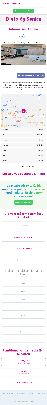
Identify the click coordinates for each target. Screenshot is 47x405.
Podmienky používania (25, 393)
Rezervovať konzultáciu (23, 11)
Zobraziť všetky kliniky (23, 382)
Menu (43, 3)
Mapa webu (41, 393)
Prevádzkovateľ (7, 393)
